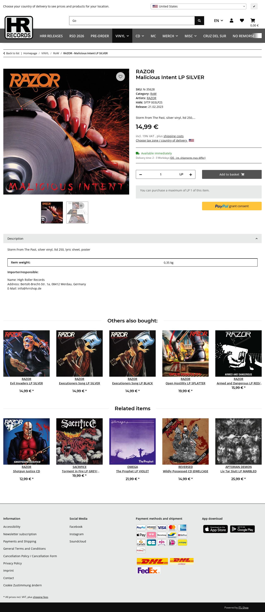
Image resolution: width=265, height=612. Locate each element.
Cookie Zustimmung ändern (22, 585)
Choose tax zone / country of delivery (165, 140)
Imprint (8, 570)
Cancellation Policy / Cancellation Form (30, 556)
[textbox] (198, 6)
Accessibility (11, 527)
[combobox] (198, 6)
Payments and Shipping (19, 541)
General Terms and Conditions (24, 549)
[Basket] (254, 21)
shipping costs (174, 136)
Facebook (76, 527)
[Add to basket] (6, 66)
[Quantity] (161, 174)
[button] (231, 21)
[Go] (132, 20)
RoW (153, 94)
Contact (8, 578)
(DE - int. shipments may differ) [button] (188, 158)
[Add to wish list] (120, 76)
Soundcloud (78, 541)
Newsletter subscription (20, 534)
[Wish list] (242, 21)
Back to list (12, 53)
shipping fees (40, 597)
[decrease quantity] (140, 174)
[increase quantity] (190, 174)
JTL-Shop (243, 607)
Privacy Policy (12, 563)
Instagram (77, 534)
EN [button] (216, 20)
